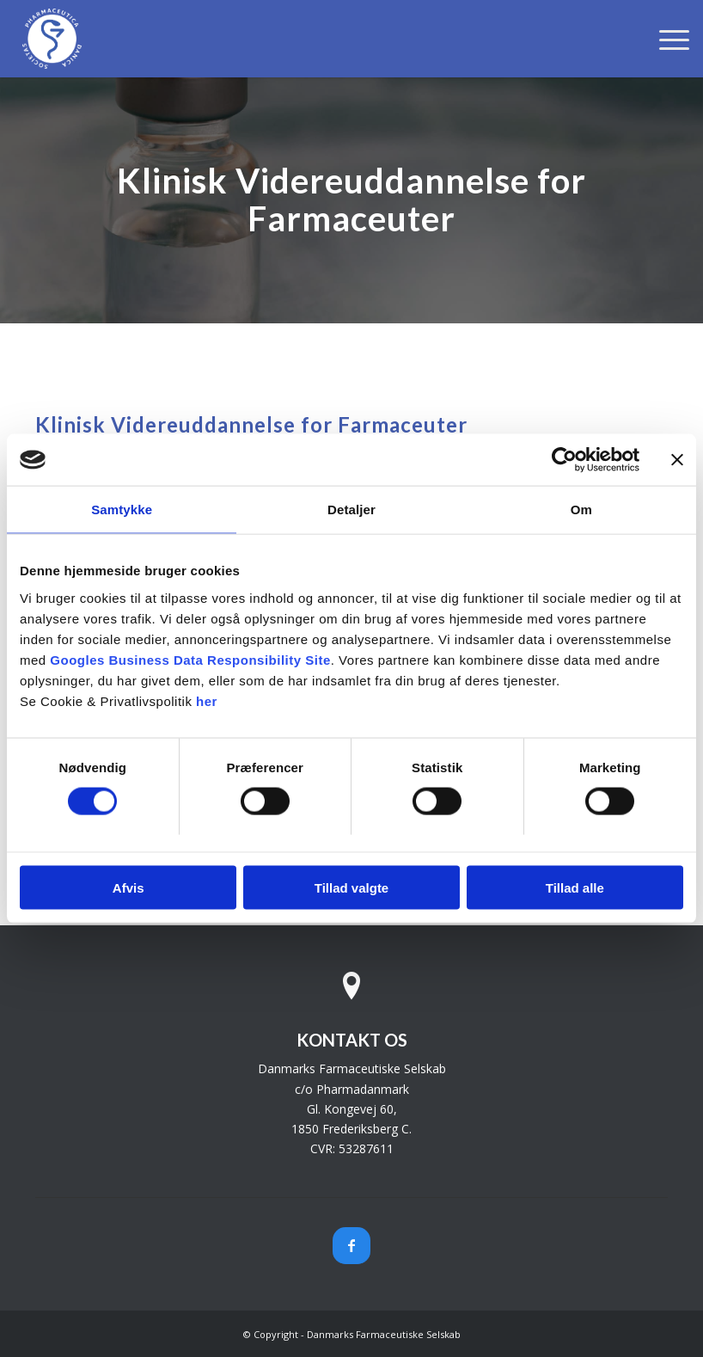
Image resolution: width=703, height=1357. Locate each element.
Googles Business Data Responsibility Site (190, 659)
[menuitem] (665, 38)
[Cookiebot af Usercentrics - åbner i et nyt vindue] (564, 460)
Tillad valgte (351, 887)
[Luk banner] (677, 460)
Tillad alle (575, 887)
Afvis (128, 887)
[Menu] (665, 38)
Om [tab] (581, 509)
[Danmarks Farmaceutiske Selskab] (52, 38)
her (206, 700)
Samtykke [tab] (121, 509)
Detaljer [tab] (351, 509)
